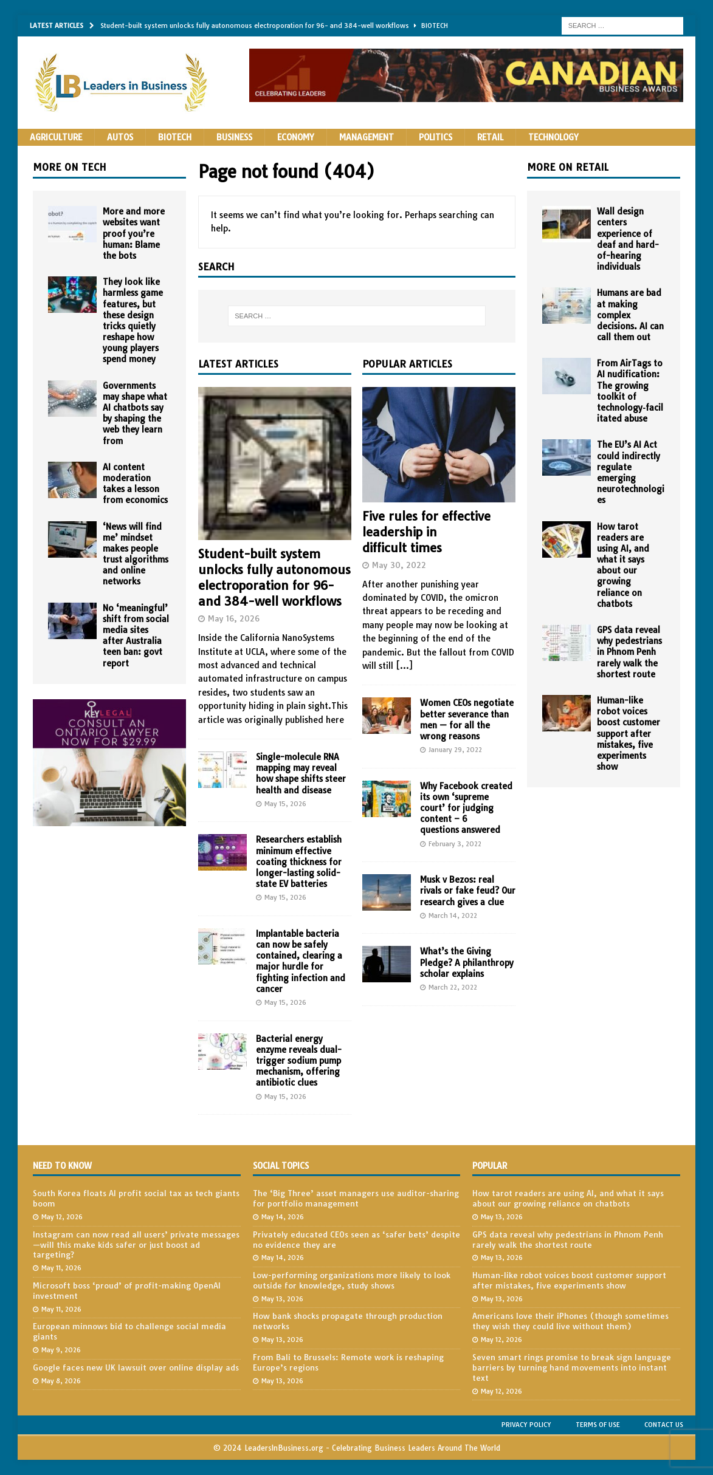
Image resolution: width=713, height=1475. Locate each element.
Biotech (174, 137)
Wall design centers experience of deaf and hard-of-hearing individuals (628, 239)
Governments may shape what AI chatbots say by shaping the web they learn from (135, 413)
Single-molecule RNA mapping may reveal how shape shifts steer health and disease (301, 773)
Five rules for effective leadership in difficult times (426, 531)
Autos (120, 137)
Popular (489, 1165)
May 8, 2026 (61, 1381)
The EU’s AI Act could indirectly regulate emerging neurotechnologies (630, 472)
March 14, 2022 (453, 915)
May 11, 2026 (61, 1268)
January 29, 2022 (455, 749)
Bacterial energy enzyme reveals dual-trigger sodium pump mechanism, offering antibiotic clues (299, 1061)
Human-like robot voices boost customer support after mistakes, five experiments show (628, 733)
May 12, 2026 (62, 1217)
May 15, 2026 (285, 803)
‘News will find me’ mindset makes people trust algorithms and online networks (135, 554)
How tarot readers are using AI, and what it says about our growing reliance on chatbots (623, 565)
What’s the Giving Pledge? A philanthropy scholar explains (467, 962)
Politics (435, 137)
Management (366, 137)
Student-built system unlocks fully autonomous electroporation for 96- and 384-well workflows (274, 577)
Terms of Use (598, 1424)
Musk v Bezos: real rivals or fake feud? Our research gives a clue (467, 890)
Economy (295, 137)
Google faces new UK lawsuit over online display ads (136, 1367)
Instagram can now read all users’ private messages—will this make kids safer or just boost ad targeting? (136, 1245)
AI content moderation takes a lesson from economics (135, 484)
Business (234, 137)
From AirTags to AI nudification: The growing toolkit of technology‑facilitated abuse (630, 391)
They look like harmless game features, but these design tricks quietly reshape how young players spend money (133, 320)
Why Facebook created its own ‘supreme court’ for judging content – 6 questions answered (466, 808)
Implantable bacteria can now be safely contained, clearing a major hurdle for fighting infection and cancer (300, 961)
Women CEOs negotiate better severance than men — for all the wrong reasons (467, 719)
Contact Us (663, 1424)
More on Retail (567, 167)
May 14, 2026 (282, 1217)
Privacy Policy (526, 1424)
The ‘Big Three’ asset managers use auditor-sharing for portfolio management (356, 1198)
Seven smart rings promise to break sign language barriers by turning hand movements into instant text (571, 1367)
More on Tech (69, 167)
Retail (490, 137)
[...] (404, 665)
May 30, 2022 (399, 565)
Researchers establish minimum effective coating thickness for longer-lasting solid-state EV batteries (299, 861)
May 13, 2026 (282, 1299)
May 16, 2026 (234, 618)
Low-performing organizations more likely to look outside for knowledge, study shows (351, 1280)
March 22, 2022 (453, 987)
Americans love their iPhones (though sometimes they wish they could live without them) (570, 1321)
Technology (553, 137)
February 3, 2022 (455, 844)
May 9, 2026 (61, 1350)
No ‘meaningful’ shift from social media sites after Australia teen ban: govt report (136, 636)
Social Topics (281, 1165)
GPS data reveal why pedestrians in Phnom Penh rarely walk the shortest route (629, 652)
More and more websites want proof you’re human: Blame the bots (134, 233)
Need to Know (62, 1165)
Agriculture (56, 137)
